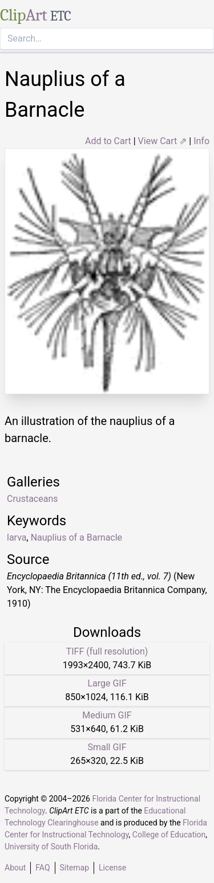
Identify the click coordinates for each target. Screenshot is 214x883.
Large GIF (106, 683)
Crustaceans (32, 498)
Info (201, 141)
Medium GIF (106, 715)
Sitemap (74, 867)
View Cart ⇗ (162, 141)
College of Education (169, 834)
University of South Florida (51, 846)
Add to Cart (108, 141)
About (15, 867)
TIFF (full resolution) (107, 651)
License (112, 867)
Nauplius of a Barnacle (76, 537)
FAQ (42, 867)
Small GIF (106, 747)
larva (17, 537)
